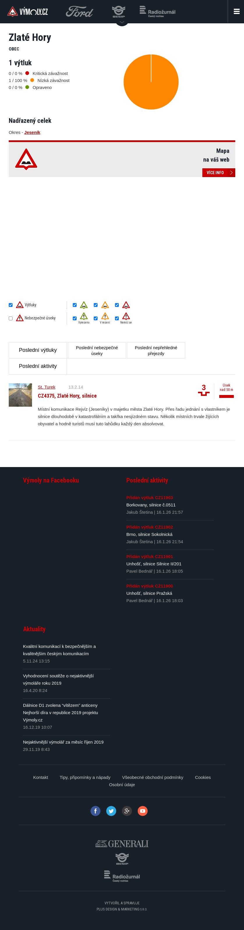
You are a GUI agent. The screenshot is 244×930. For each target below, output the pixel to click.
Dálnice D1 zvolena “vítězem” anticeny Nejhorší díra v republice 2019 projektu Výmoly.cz (60, 712)
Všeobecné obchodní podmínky (152, 777)
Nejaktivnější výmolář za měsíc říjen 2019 (63, 742)
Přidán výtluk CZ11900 (149, 585)
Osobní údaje (122, 784)
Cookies (203, 777)
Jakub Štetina (139, 512)
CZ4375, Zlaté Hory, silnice (67, 396)
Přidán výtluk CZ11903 (149, 497)
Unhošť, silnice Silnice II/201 (153, 563)
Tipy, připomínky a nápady (85, 777)
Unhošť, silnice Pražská (149, 593)
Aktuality (34, 629)
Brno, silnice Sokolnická (149, 534)
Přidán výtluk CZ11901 (149, 556)
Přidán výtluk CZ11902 (149, 527)
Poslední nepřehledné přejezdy (156, 350)
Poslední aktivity (38, 366)
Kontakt (40, 777)
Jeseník (32, 132)
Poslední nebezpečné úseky (97, 350)
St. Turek (46, 386)
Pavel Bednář (139, 571)
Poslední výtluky (38, 350)
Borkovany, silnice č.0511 (151, 504)
